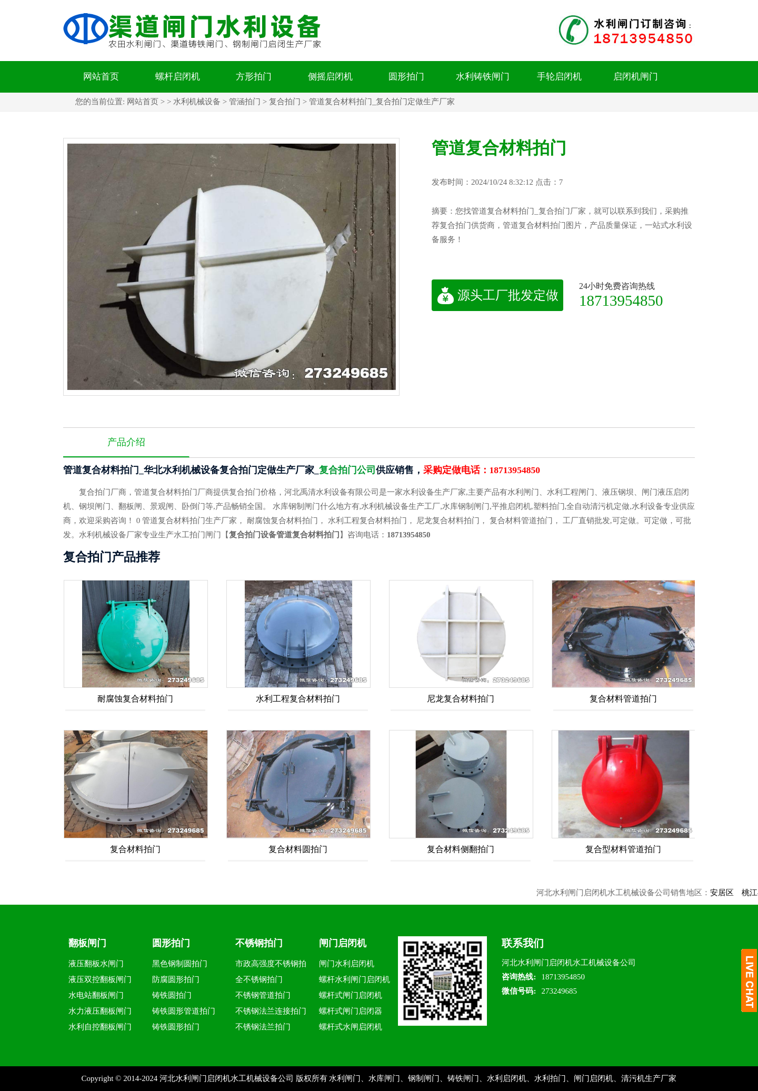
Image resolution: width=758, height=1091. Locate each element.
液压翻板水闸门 (96, 963)
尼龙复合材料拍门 (460, 698)
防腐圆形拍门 (176, 979)
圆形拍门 (406, 77)
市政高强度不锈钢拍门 (270, 965)
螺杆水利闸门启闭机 (354, 979)
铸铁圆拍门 (172, 995)
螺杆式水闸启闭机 (350, 1027)
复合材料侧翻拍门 (460, 849)
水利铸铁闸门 (483, 77)
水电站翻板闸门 (96, 995)
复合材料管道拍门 (623, 698)
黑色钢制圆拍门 (179, 963)
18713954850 (621, 300)
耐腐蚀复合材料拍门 (135, 698)
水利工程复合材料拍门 (298, 698)
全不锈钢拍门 (259, 979)
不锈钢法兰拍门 (263, 1027)
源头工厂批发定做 (497, 295)
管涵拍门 (245, 101)
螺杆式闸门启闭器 (350, 1011)
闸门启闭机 (342, 943)
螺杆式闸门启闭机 (350, 995)
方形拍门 (254, 77)
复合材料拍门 (135, 849)
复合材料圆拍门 (297, 849)
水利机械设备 (197, 101)
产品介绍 (126, 442)
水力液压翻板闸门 (100, 1011)
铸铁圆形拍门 (176, 1027)
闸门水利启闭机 (346, 963)
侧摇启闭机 (330, 77)
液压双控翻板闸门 (100, 979)
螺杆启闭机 (177, 77)
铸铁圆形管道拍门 (183, 1011)
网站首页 (101, 77)
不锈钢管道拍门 (263, 995)
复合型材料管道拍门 (623, 849)
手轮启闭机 (559, 77)
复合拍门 (285, 101)
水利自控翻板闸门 (100, 1027)
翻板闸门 (87, 943)
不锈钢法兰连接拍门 (270, 1011)
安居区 (727, 892)
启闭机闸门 (635, 77)
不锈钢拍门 (259, 943)
